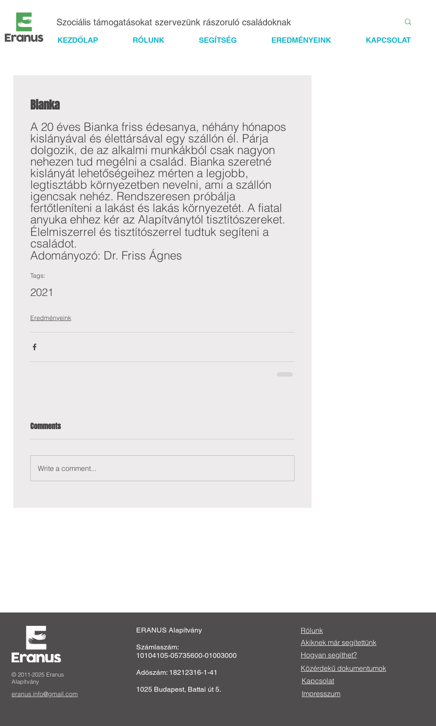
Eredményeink (50, 318)
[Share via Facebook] (34, 347)
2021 (41, 292)
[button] (226, 40)
